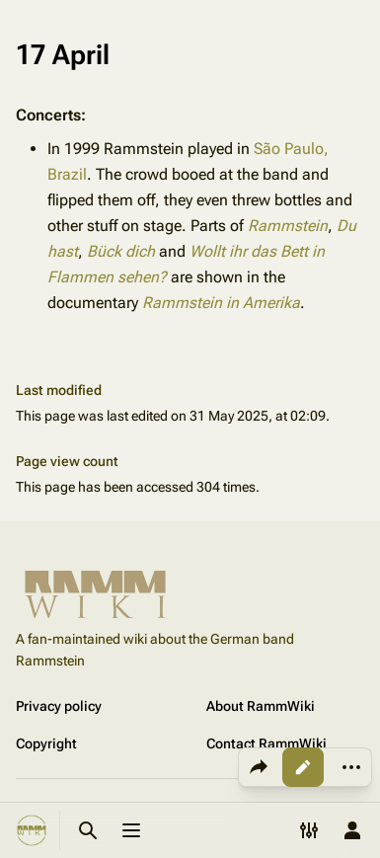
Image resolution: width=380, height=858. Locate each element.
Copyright (46, 743)
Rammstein (288, 225)
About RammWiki (260, 706)
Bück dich (121, 251)
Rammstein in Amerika (221, 302)
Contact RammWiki (266, 743)
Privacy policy (59, 706)
